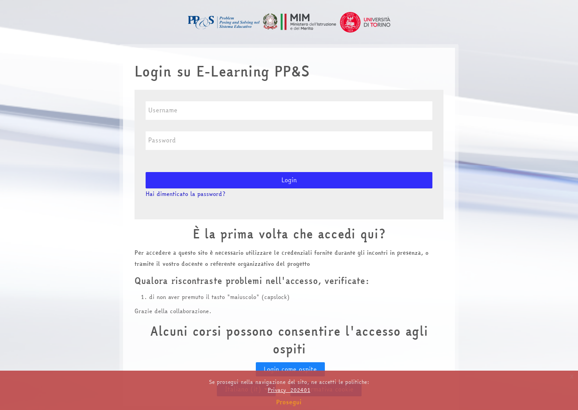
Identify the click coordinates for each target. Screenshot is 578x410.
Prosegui (289, 402)
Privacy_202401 (289, 390)
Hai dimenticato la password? (185, 193)
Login (289, 180)
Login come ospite (290, 369)
